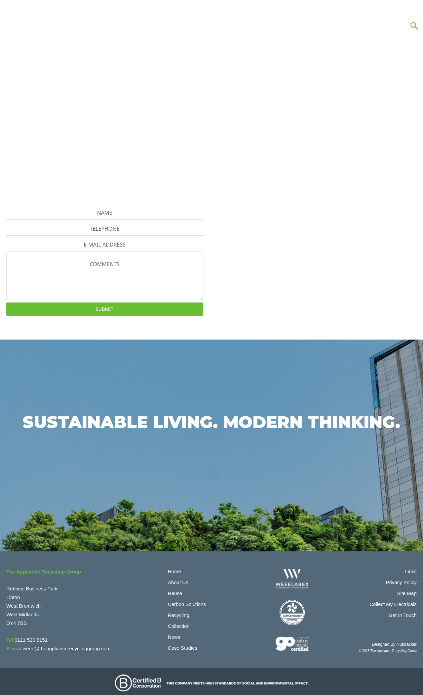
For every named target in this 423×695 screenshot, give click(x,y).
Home (174, 568)
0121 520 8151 (31, 637)
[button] (414, 26)
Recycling (178, 612)
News (174, 634)
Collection (179, 623)
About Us (178, 579)
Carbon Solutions (187, 601)
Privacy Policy (401, 579)
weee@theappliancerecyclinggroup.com (66, 645)
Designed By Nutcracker (399, 641)
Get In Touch (403, 612)
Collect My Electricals (393, 601)
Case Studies (182, 645)
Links (411, 568)
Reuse (175, 590)
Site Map (407, 590)
